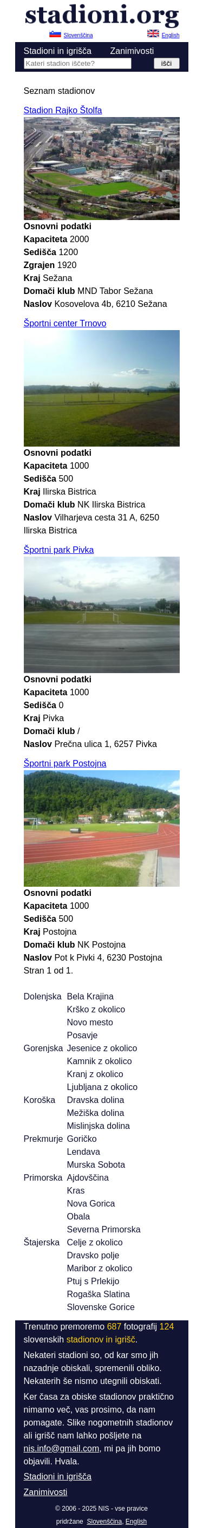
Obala (78, 1216)
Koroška (40, 1100)
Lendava (83, 1151)
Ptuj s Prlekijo (93, 1281)
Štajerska (42, 1242)
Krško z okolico (96, 1009)
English (136, 1521)
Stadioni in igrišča (57, 51)
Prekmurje (43, 1138)
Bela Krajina (90, 996)
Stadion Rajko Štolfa (63, 110)
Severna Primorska (104, 1229)
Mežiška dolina (96, 1113)
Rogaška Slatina (98, 1294)
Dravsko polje (93, 1255)
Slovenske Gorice (101, 1307)
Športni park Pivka (59, 549)
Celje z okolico (95, 1242)
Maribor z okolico (100, 1268)
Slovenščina (104, 1521)
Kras (76, 1190)
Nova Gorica (91, 1203)
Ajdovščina (88, 1177)
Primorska (43, 1177)
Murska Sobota (96, 1164)
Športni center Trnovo (65, 323)
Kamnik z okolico (99, 1061)
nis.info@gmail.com (62, 1448)
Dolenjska (43, 996)
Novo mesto (90, 1022)
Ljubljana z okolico (102, 1087)
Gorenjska (43, 1048)
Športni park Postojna (65, 763)
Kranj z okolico (95, 1074)
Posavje (82, 1035)
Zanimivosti (132, 51)
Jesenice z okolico (102, 1048)
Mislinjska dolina (98, 1125)
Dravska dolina (96, 1100)
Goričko (82, 1138)
